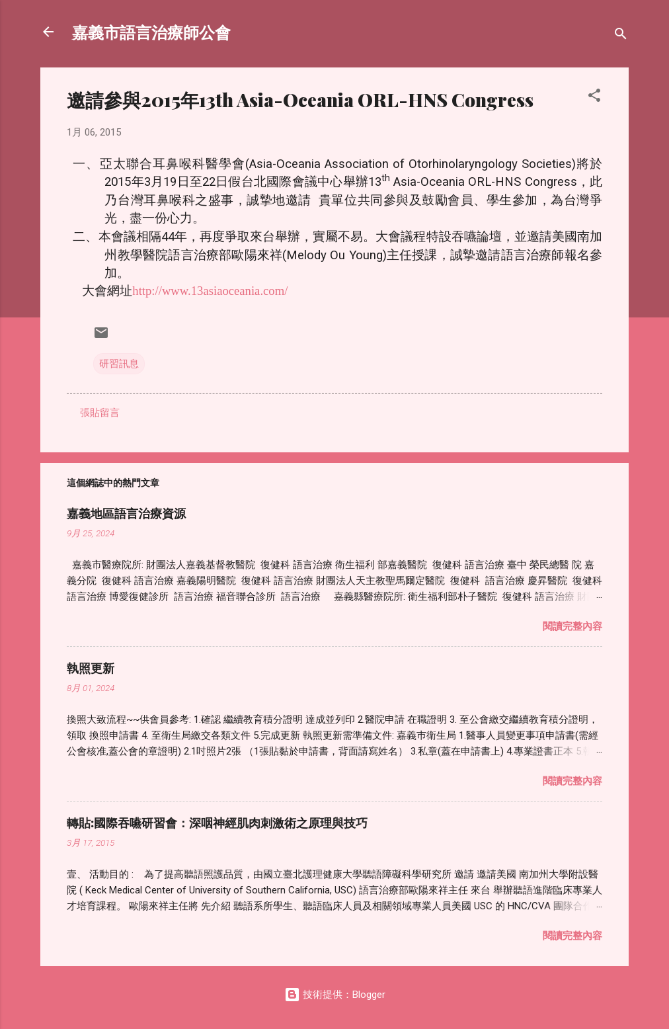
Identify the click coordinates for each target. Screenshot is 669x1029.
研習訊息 (119, 364)
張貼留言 (100, 413)
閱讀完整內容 (572, 626)
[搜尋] (621, 36)
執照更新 (90, 668)
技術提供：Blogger (334, 995)
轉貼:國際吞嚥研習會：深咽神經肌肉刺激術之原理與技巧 (217, 823)
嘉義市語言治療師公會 (151, 31)
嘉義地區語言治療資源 (126, 513)
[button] (594, 97)
